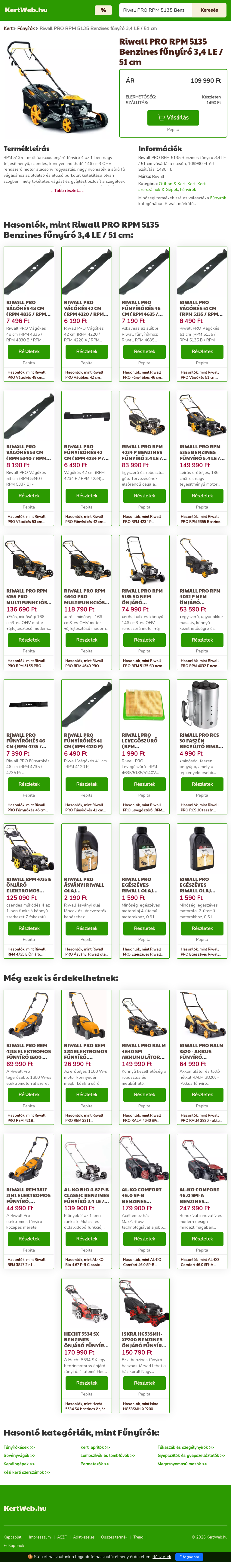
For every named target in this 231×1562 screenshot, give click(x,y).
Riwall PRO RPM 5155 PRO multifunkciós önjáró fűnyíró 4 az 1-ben (28, 602)
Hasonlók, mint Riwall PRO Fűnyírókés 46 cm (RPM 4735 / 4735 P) (26, 810)
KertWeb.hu (26, 9)
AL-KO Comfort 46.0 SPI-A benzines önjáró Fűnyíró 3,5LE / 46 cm (201, 1201)
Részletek (29, 351)
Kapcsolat (12, 1537)
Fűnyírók (188, 189)
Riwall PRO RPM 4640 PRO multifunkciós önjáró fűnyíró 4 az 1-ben (86, 602)
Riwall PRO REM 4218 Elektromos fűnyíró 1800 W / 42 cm (28, 1054)
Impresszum (40, 1537)
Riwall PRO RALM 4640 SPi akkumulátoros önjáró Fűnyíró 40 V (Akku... (144, 1057)
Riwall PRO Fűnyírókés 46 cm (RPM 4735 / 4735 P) (25, 743)
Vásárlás (173, 118)
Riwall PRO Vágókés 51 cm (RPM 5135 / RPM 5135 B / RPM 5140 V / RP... (200, 314)
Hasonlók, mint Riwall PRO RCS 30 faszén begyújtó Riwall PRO (200, 810)
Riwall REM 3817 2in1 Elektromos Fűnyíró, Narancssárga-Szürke (28, 1201)
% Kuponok (14, 1545)
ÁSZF (62, 1537)
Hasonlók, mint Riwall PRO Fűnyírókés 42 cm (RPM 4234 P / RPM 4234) (86, 521)
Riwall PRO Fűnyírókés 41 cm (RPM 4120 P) (83, 740)
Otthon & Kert (172, 184)
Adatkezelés (84, 1537)
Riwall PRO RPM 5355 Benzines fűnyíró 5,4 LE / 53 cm (200, 455)
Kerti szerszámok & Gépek (172, 187)
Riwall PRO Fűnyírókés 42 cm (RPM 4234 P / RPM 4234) (84, 455)
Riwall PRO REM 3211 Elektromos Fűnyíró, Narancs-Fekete (85, 1054)
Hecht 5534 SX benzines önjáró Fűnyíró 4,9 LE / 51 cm (86, 1342)
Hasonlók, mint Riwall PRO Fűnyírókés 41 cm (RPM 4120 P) (84, 810)
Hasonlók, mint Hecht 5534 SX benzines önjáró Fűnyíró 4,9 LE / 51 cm (86, 1409)
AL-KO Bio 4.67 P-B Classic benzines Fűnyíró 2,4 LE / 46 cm (86, 1198)
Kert (192, 184)
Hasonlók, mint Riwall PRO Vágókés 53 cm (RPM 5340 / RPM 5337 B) (29, 521)
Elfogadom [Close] (189, 1557)
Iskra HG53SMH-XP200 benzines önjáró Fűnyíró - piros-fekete (144, 1342)
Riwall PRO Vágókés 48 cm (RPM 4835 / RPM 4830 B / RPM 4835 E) (27, 314)
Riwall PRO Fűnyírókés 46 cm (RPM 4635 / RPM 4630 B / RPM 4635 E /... (143, 314)
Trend (138, 1537)
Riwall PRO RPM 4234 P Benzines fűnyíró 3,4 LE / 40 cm (142, 455)
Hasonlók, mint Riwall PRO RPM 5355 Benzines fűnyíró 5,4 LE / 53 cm (201, 521)
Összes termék (114, 1537)
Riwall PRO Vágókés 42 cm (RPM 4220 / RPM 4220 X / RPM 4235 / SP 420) (86, 314)
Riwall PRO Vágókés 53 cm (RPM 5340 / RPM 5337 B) (26, 455)
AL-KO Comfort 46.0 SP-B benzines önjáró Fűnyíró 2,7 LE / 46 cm (144, 1201)
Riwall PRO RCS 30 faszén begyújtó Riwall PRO (202, 743)
